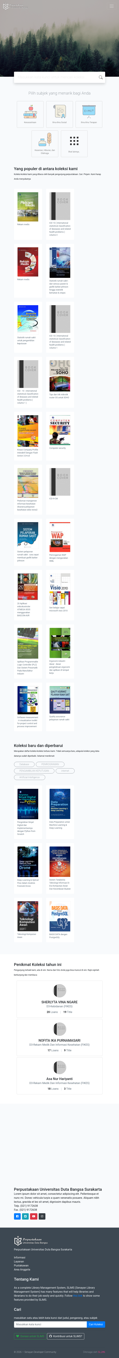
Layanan (19, 1261)
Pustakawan (21, 1265)
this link (77, 1295)
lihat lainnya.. (74, 143)
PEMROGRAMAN (50, 764)
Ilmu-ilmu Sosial (59, 114)
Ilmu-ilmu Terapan (89, 114)
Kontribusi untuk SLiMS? (65, 1336)
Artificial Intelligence (30, 777)
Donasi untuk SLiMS (30, 1336)
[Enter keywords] (50, 1324)
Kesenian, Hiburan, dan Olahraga (45, 143)
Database (24, 764)
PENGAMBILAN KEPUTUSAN (34, 770)
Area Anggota (22, 1269)
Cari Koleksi (96, 1324)
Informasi (19, 1257)
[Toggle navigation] (111, 6)
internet (65, 770)
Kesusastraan (30, 114)
